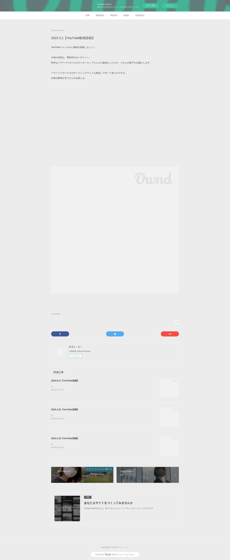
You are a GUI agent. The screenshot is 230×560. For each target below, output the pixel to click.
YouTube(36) (55, 314)
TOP (87, 15)
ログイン (170, 5)
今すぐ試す (151, 5)
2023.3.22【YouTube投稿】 (65, 409)
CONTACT (140, 15)
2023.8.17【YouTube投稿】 (65, 380)
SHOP (126, 15)
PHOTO (113, 15)
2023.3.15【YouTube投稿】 (65, 438)
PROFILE (100, 15)
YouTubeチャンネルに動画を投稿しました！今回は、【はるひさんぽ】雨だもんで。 (87, 387)
